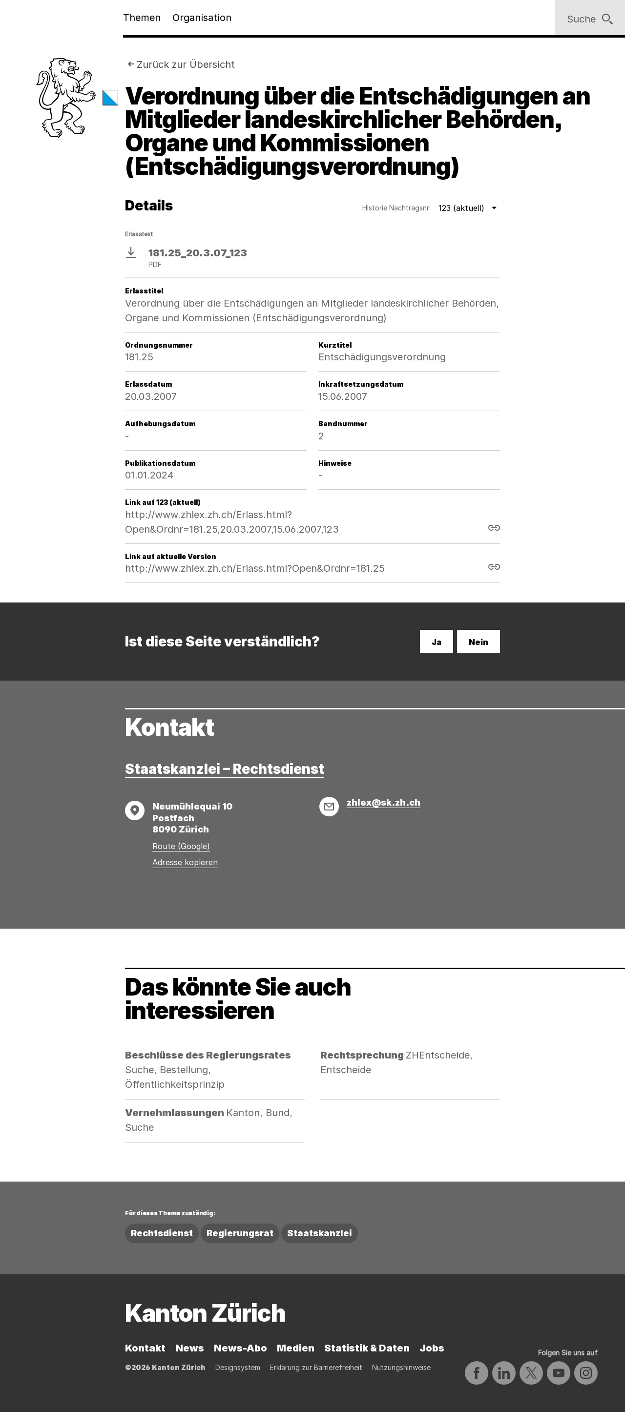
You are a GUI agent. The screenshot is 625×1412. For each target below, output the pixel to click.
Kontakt (145, 1348)
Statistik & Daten (367, 1348)
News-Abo (240, 1348)
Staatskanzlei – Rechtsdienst (224, 769)
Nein (478, 642)
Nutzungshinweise (401, 1367)
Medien (295, 1348)
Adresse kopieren (185, 862)
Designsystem (237, 1367)
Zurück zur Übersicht (186, 64)
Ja (436, 642)
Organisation (201, 17)
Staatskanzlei (319, 1233)
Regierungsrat (240, 1233)
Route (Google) (181, 846)
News (189, 1348)
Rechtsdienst (162, 1233)
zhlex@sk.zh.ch (383, 802)
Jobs (431, 1348)
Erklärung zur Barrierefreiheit (316, 1367)
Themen (142, 17)
